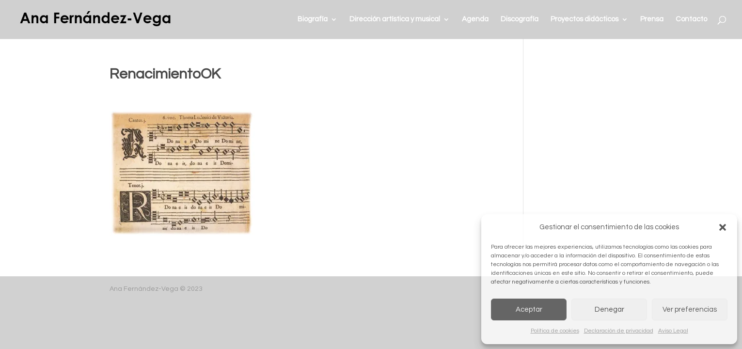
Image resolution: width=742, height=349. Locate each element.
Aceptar (529, 309)
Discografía (519, 19)
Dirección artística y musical (394, 19)
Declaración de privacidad (618, 331)
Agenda (475, 19)
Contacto (691, 19)
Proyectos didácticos (584, 19)
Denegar (609, 309)
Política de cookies (555, 331)
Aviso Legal (673, 331)
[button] (722, 227)
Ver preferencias (690, 309)
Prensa (651, 19)
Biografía (313, 19)
